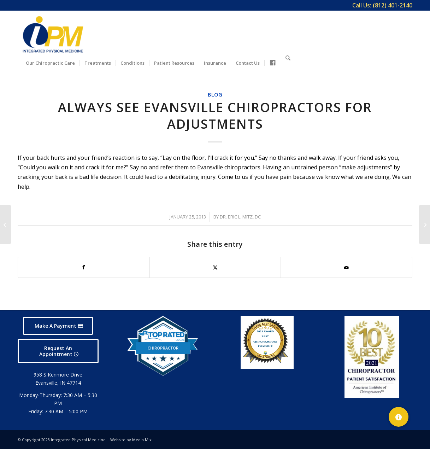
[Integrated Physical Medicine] (53, 34)
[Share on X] (215, 267)
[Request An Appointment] (58, 351)
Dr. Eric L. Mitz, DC (240, 217)
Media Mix (142, 439)
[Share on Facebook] (83, 267)
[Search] (288, 61)
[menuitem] (380, 5)
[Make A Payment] (58, 326)
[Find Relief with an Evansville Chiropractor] (424, 224)
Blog (215, 94)
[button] (398, 417)
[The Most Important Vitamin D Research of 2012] (5, 224)
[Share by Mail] (346, 267)
